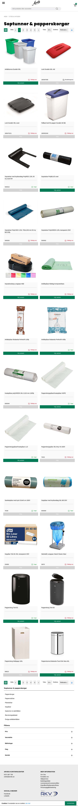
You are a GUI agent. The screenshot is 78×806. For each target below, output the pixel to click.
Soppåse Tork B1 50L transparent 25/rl (17, 554)
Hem (5, 16)
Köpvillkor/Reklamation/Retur (50, 785)
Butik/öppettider (45, 781)
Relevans (64, 30)
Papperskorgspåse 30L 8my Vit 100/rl (53, 447)
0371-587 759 (8, 774)
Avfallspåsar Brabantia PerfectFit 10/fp (17, 339)
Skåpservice (44, 779)
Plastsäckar (8, 702)
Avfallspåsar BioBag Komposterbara (52, 284)
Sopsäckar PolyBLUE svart (49, 176)
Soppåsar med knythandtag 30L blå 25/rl (54, 500)
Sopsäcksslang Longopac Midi (14, 284)
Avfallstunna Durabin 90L (13, 69)
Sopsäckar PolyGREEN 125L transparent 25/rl (55, 230)
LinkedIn (6, 796)
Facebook (7, 794)
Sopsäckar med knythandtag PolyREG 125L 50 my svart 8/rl (20, 178)
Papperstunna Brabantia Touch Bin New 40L (55, 661)
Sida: (12, 29)
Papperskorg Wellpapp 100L (14, 661)
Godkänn (70, 803)
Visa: (44, 29)
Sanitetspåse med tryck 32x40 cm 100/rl (17, 500)
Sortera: (55, 29)
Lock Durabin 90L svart (12, 123)
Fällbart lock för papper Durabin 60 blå (53, 123)
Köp (57, 83)
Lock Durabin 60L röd (48, 69)
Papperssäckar (9, 698)
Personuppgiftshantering (48, 787)
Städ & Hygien (14, 16)
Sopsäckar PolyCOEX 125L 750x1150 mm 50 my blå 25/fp (20, 231)
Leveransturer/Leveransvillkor (50, 783)
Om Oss (43, 774)
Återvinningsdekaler (11, 715)
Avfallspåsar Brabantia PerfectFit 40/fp (53, 339)
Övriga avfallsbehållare (12, 719)
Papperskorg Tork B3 (48, 607)
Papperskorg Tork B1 (11, 607)
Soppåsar (8, 707)
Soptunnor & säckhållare (13, 711)
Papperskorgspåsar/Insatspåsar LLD (16, 447)
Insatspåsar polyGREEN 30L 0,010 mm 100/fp (19, 393)
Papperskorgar (9, 694)
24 (49, 30)
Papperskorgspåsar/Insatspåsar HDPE (53, 393)
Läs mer (27, 803)
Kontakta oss (45, 777)
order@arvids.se (9, 777)
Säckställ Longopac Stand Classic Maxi (53, 554)
